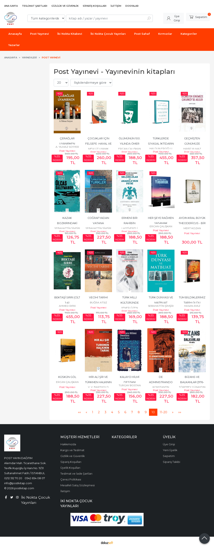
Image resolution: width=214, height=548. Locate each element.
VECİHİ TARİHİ (98, 297)
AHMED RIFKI (67, 305)
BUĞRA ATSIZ (98, 302)
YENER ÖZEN (129, 307)
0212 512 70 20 (13, 478)
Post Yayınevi (67, 150)
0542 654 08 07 (35, 478)
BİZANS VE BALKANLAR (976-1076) (192, 382)
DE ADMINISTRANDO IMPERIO (161, 382)
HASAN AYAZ (192, 305)
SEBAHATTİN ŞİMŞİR (67, 228)
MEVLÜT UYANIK (98, 148)
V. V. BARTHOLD (98, 387)
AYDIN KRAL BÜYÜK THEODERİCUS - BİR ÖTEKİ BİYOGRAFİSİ (192, 223)
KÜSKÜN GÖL (67, 377)
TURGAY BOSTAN (130, 385)
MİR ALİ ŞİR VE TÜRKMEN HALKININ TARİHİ (98, 382)
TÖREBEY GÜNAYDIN (192, 387)
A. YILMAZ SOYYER (67, 146)
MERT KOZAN (192, 228)
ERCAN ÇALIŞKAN (129, 148)
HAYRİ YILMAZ (192, 148)
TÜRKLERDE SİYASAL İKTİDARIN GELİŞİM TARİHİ (161, 143)
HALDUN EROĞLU (160, 148)
